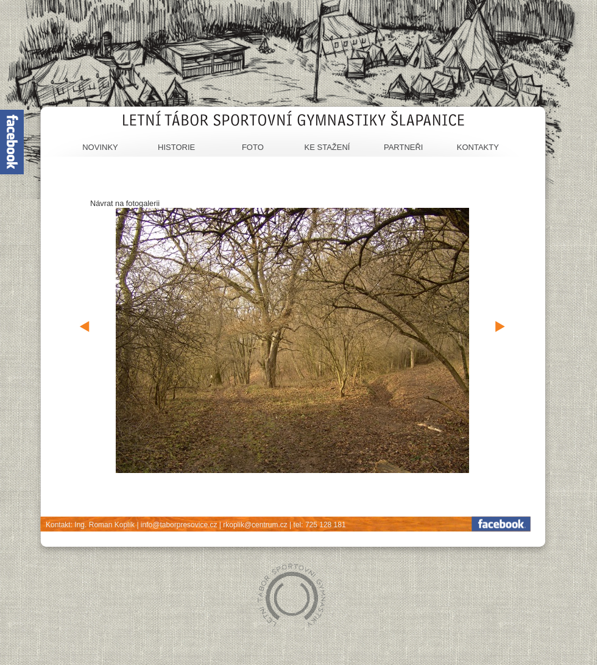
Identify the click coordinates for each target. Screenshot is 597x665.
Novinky (100, 147)
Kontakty (478, 147)
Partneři (403, 147)
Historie (176, 147)
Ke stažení (327, 147)
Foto (253, 147)
